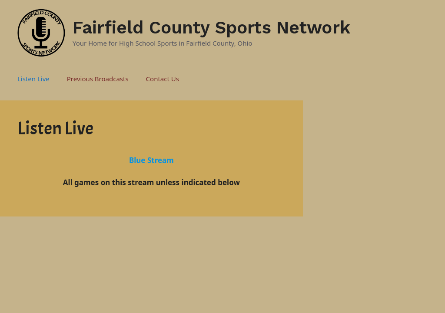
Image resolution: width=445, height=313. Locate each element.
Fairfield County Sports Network (211, 27)
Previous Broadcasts (98, 78)
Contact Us (162, 78)
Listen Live (33, 78)
